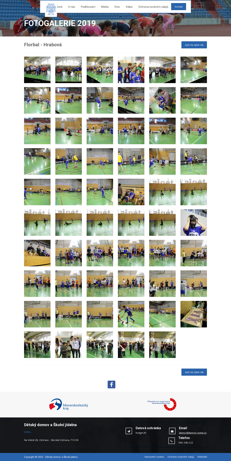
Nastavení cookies (153, 456)
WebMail (202, 456)
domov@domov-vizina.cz (193, 432)
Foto (117, 7)
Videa (129, 7)
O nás (71, 7)
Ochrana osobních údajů (153, 7)
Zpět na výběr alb (194, 44)
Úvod (59, 7)
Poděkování (88, 7)
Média (105, 7)
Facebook (111, 384)
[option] (69, 404)
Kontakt (179, 6)
